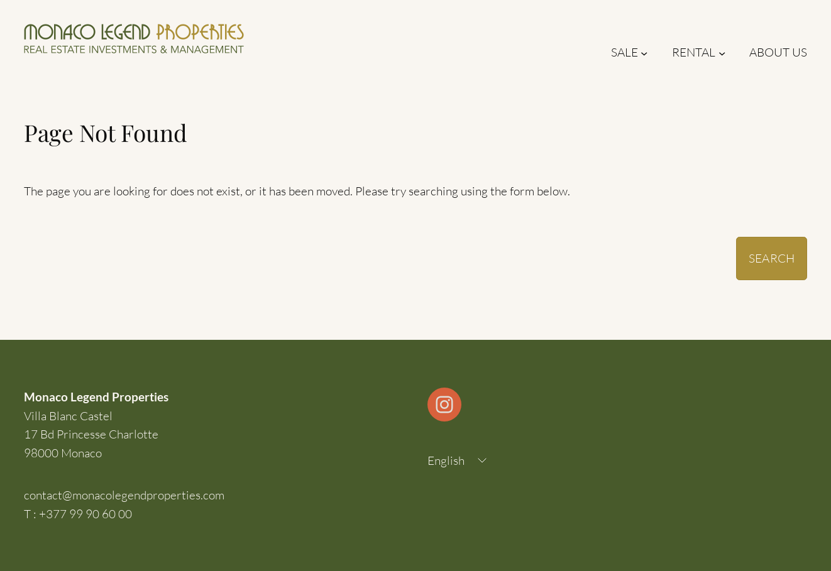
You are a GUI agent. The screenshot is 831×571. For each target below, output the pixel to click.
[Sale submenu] (644, 52)
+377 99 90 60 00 (85, 513)
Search (772, 258)
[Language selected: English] (458, 460)
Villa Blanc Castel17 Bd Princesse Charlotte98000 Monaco (91, 434)
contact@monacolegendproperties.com (124, 495)
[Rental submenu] (721, 52)
